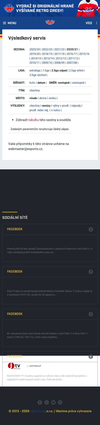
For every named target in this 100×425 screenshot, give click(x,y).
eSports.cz (37, 420)
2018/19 (47, 54)
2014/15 (36, 58)
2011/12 (73, 58)
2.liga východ (38, 75)
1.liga (45, 70)
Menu (12, 23)
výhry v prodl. (61, 105)
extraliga (35, 70)
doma (42, 98)
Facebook (15, 275)
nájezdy (76, 105)
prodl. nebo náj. (39, 110)
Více (89, 23)
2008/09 (59, 62)
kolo (32, 82)
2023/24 (35, 49)
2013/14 (48, 58)
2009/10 (47, 62)
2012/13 (61, 58)
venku (52, 98)
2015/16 (84, 54)
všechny (35, 90)
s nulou (55, 110)
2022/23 (47, 49)
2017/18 (59, 54)
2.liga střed (76, 70)
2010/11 (35, 62)
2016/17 (72, 54)
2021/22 (59, 49)
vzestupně (78, 82)
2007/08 (72, 62)
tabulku (33, 120)
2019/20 (35, 54)
